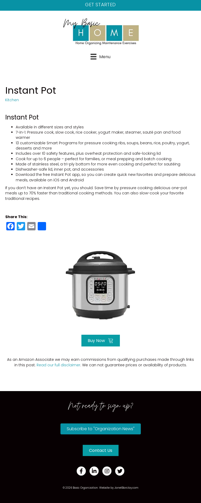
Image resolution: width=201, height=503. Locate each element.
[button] (100, 428)
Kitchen (12, 100)
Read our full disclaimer (58, 365)
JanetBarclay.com (126, 488)
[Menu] (100, 56)
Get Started (100, 4)
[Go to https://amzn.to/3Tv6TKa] (100, 284)
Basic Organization (85, 488)
